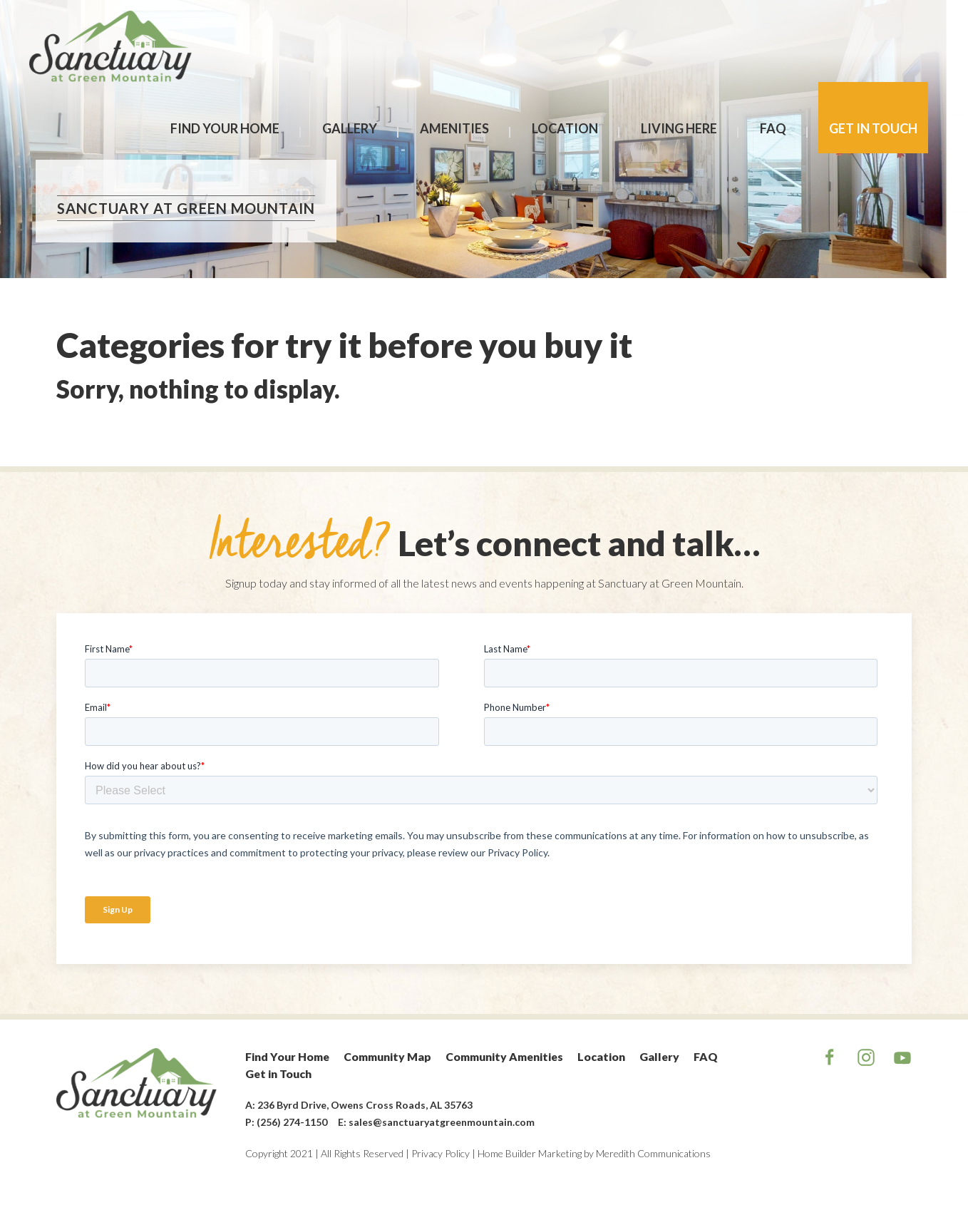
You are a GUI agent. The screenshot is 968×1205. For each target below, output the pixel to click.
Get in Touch (873, 128)
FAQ (773, 128)
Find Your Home (224, 128)
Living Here (679, 128)
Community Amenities (504, 1056)
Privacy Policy (440, 1153)
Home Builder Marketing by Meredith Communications (594, 1153)
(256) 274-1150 (292, 1122)
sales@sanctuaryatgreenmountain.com (442, 1122)
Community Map (387, 1056)
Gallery (349, 128)
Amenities (454, 128)
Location (565, 128)
